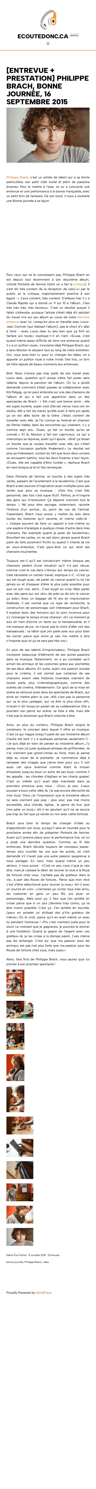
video (46, 1262)
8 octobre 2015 (37, 1255)
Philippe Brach (17, 177)
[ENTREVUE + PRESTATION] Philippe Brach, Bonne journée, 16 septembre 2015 (47, 86)
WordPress (44, 1292)
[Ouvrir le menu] (48, 44)
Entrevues (53, 1255)
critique (79, 284)
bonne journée (14, 1262)
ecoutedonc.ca (43, 36)
